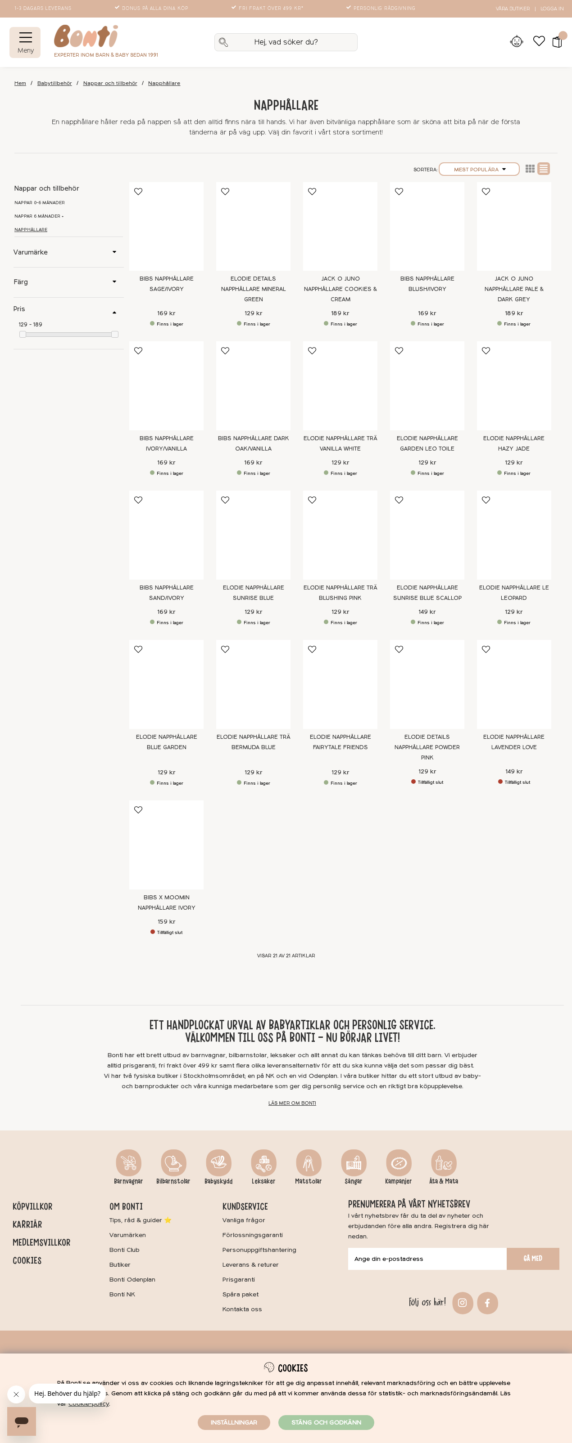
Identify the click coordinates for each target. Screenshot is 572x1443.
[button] (554, 42)
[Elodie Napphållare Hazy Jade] (514, 385)
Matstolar (308, 1181)
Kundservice (245, 1206)
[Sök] (286, 42)
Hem (20, 83)
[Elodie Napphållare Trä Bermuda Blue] (253, 684)
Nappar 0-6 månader (39, 203)
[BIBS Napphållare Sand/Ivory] (166, 535)
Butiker (120, 1265)
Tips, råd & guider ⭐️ (140, 1220)
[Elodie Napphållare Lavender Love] (514, 684)
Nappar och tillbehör (110, 83)
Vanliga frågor (243, 1220)
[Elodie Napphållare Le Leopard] (514, 535)
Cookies (27, 1260)
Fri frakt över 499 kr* (268, 8)
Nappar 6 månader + (39, 216)
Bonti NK (122, 1294)
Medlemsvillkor (41, 1242)
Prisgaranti (238, 1279)
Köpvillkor (32, 1206)
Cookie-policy (88, 1403)
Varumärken (127, 1235)
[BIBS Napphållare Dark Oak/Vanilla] (253, 385)
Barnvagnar (128, 1181)
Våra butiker (513, 9)
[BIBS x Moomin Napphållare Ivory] (166, 844)
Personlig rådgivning (382, 8)
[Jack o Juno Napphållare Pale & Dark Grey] (514, 226)
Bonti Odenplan (132, 1279)
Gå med (532, 1259)
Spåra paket (240, 1294)
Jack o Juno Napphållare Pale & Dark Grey (514, 289)
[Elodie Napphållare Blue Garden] (166, 684)
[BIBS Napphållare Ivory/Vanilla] (166, 385)
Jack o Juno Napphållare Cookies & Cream (340, 289)
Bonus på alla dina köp (152, 8)
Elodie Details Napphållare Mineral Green (253, 289)
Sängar (354, 1181)
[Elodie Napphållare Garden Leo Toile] (427, 385)
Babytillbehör (54, 83)
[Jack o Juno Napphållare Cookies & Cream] (340, 226)
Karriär (27, 1224)
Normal (543, 168)
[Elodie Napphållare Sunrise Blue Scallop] (427, 535)
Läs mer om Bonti (292, 1103)
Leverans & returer (250, 1265)
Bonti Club (124, 1250)
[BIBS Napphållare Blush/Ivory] (427, 226)
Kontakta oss (242, 1309)
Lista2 (530, 168)
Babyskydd (218, 1181)
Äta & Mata (443, 1181)
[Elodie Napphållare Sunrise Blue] (253, 535)
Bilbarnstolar (173, 1181)
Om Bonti (126, 1206)
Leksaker (264, 1181)
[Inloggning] (516, 42)
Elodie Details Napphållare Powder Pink (427, 747)
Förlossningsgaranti (252, 1235)
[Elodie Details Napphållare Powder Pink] (427, 684)
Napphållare (164, 83)
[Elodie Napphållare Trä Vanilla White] (340, 385)
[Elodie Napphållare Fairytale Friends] (340, 684)
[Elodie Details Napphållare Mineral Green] (253, 226)
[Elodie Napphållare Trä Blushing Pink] (340, 535)
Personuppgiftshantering (259, 1250)
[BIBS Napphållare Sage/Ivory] (166, 226)
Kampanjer (398, 1181)
